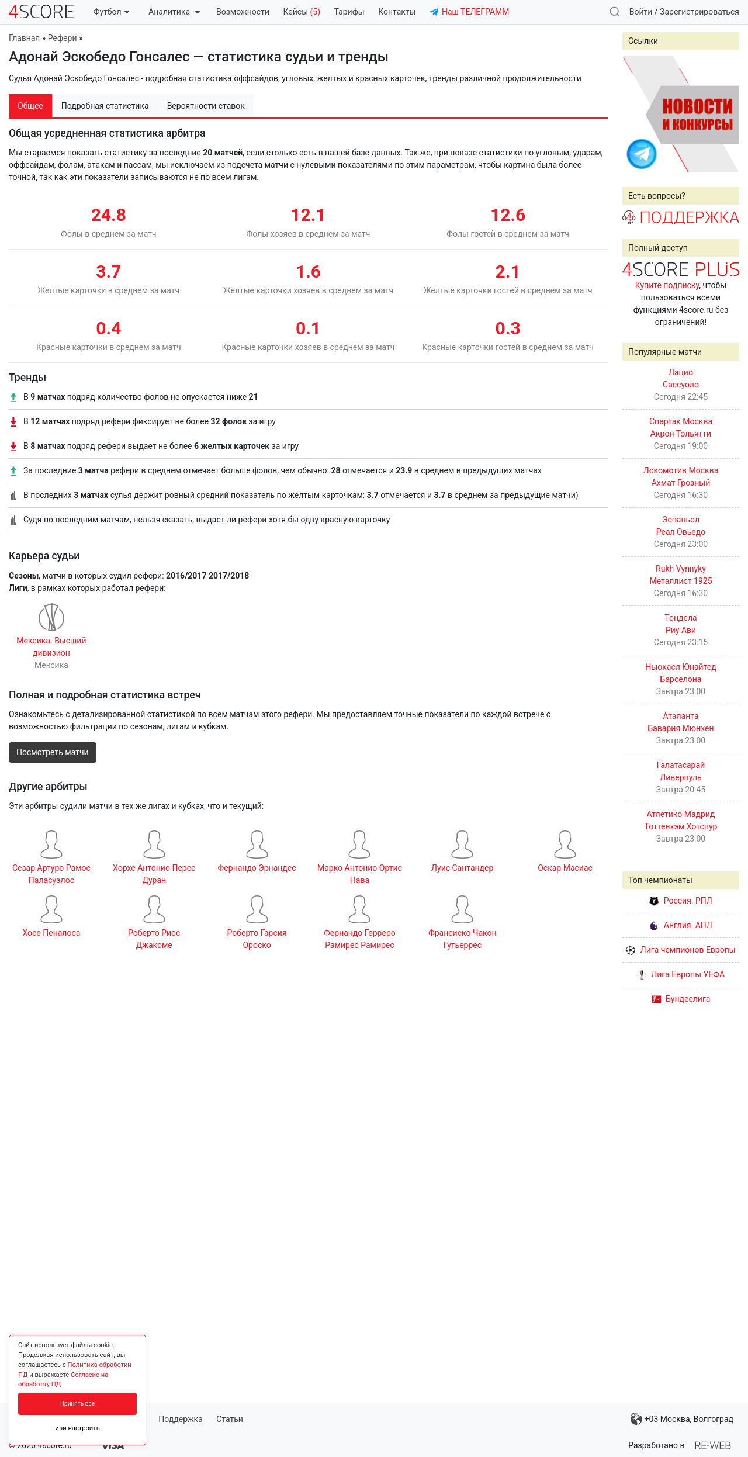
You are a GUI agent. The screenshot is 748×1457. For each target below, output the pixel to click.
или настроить (77, 1428)
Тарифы (349, 11)
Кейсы (301, 11)
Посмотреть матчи (52, 752)
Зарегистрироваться (699, 11)
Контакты (396, 11)
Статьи (229, 1419)
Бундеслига (681, 998)
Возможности (242, 11)
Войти (641, 11)
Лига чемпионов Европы (680, 949)
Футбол (111, 11)
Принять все (77, 1403)
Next (724, 114)
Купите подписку (667, 285)
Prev (637, 114)
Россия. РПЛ (680, 900)
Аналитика (173, 11)
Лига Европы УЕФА (681, 974)
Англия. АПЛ (680, 925)
